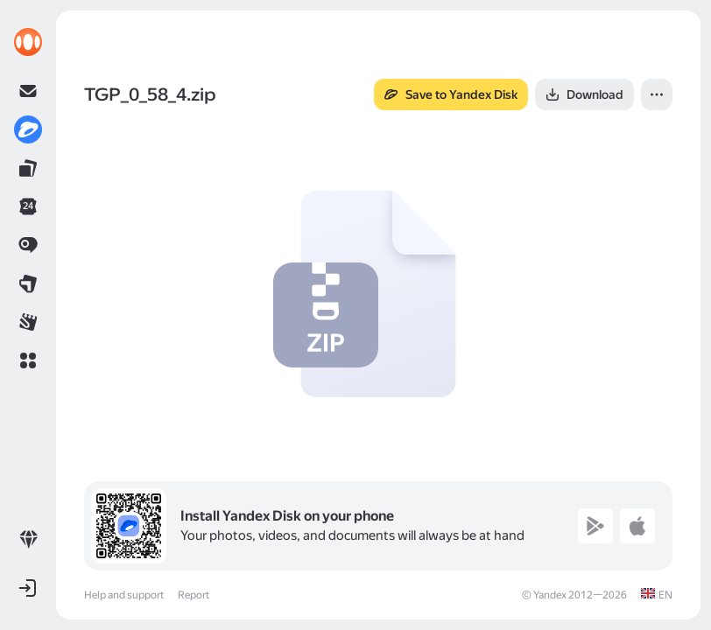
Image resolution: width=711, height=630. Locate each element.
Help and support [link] (124, 595)
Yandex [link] (550, 595)
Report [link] (193, 595)
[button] (28, 360)
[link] (28, 42)
